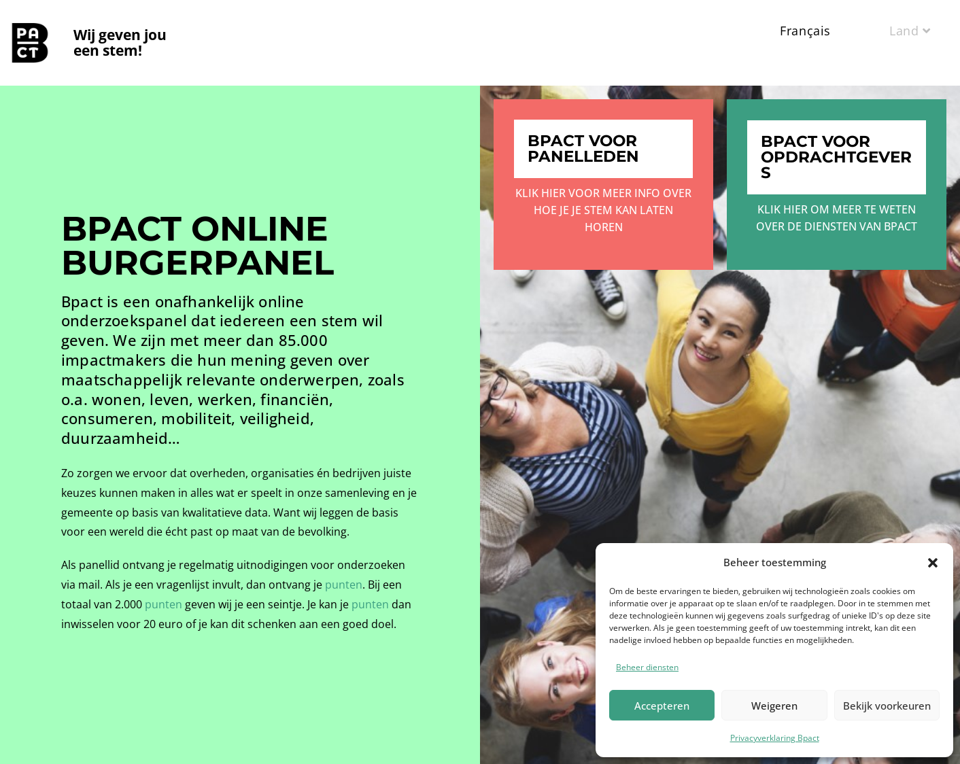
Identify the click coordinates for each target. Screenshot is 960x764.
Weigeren (774, 705)
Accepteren (661, 705)
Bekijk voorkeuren (887, 705)
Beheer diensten (647, 667)
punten (343, 584)
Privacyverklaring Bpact (774, 738)
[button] (933, 563)
